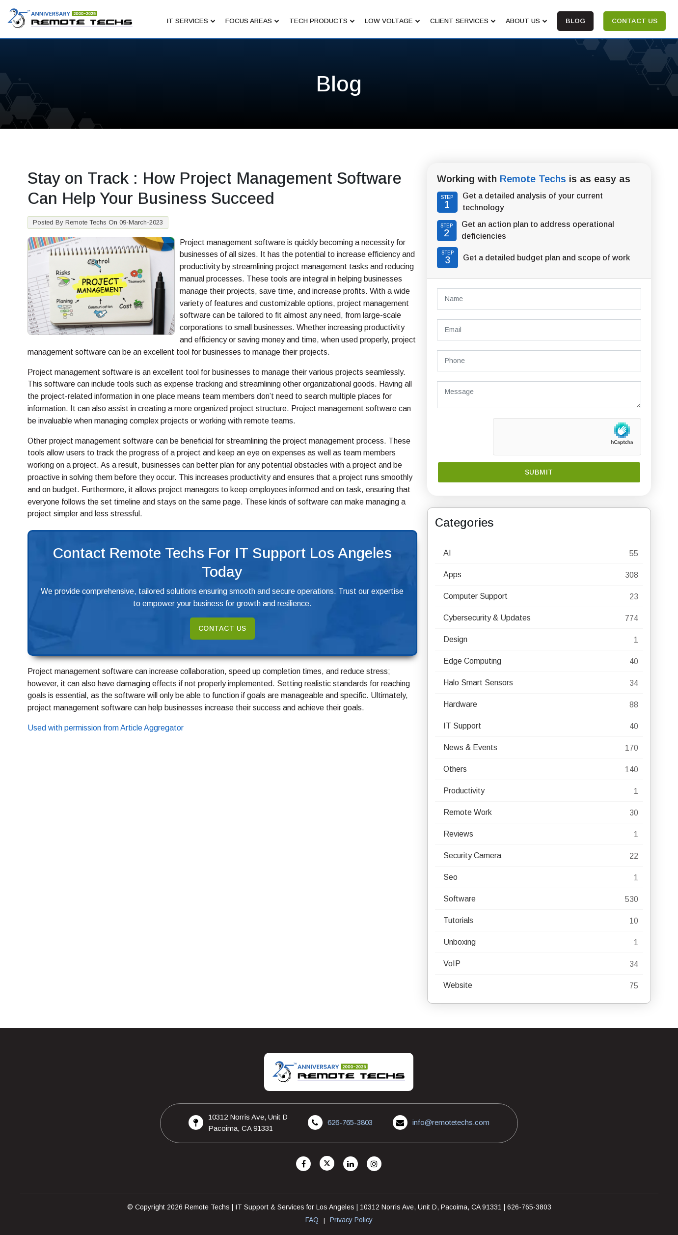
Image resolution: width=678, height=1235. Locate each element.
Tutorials (458, 920)
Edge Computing (472, 661)
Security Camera (472, 855)
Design (455, 639)
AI (447, 553)
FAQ (312, 1220)
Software (459, 899)
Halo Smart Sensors (478, 682)
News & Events (470, 747)
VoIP (452, 963)
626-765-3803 (350, 1122)
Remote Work (467, 812)
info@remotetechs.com (450, 1122)
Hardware (460, 704)
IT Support (462, 726)
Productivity (464, 790)
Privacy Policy (351, 1220)
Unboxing (459, 942)
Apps (452, 574)
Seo (450, 877)
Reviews (458, 834)
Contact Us (222, 628)
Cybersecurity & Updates (487, 618)
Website (457, 985)
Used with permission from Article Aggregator (105, 728)
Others (455, 769)
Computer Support (475, 596)
